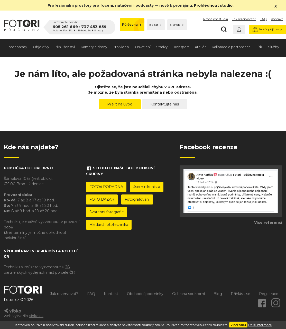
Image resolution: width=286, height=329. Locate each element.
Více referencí (268, 222)
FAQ (263, 19)
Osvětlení (143, 47)
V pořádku (238, 325)
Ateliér (200, 47)
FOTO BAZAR (101, 199)
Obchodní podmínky (145, 293)
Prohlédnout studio (213, 5)
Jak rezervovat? (244, 19)
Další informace (260, 325)
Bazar (155, 24)
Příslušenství (65, 47)
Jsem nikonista (146, 186)
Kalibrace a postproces (231, 47)
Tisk (259, 47)
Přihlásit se (240, 293)
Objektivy (41, 47)
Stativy (162, 47)
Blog (218, 293)
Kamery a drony (94, 47)
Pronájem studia (215, 19)
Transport (181, 47)
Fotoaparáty (16, 47)
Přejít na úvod (119, 104)
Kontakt (277, 19)
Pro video (121, 47)
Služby (273, 47)
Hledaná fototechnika (108, 224)
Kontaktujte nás (164, 104)
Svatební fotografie (106, 212)
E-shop (177, 24)
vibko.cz (36, 316)
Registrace (268, 293)
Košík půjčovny (267, 29)
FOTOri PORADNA (106, 186)
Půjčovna (131, 24)
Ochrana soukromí (188, 293)
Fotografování (137, 199)
